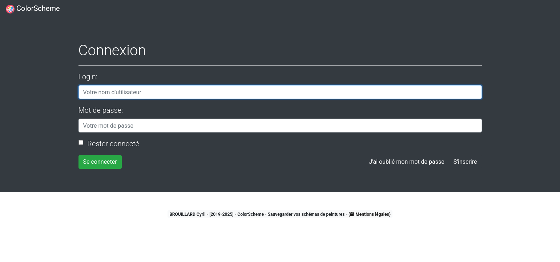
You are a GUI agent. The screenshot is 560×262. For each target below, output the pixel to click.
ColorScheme (33, 8)
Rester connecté (112, 143)
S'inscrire (465, 161)
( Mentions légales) (370, 214)
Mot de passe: (100, 110)
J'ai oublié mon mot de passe (406, 161)
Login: (88, 76)
